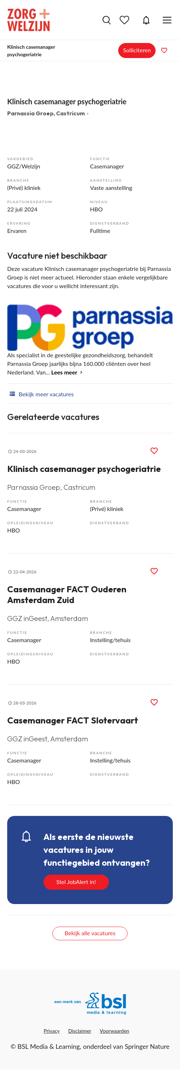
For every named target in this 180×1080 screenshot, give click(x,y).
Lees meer (64, 372)
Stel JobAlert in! (76, 881)
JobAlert (146, 20)
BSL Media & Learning (49, 1046)
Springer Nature (147, 1046)
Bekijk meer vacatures (40, 393)
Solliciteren (137, 50)
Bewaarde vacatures (125, 20)
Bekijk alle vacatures (90, 933)
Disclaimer (79, 1031)
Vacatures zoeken (106, 20)
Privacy (51, 1031)
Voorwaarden (114, 1031)
